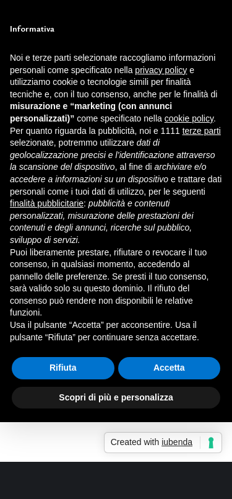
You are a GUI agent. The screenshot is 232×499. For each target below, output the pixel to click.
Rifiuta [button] (63, 368)
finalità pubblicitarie (47, 203)
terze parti (202, 131)
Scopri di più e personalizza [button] (116, 397)
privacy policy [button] (161, 70)
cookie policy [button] (189, 118)
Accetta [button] (169, 368)
